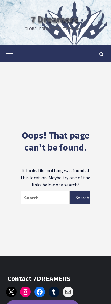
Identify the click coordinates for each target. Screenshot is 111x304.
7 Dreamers (54, 19)
